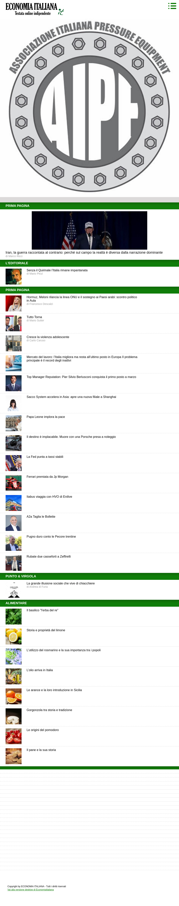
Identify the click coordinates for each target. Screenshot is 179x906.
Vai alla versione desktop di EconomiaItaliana (31, 889)
